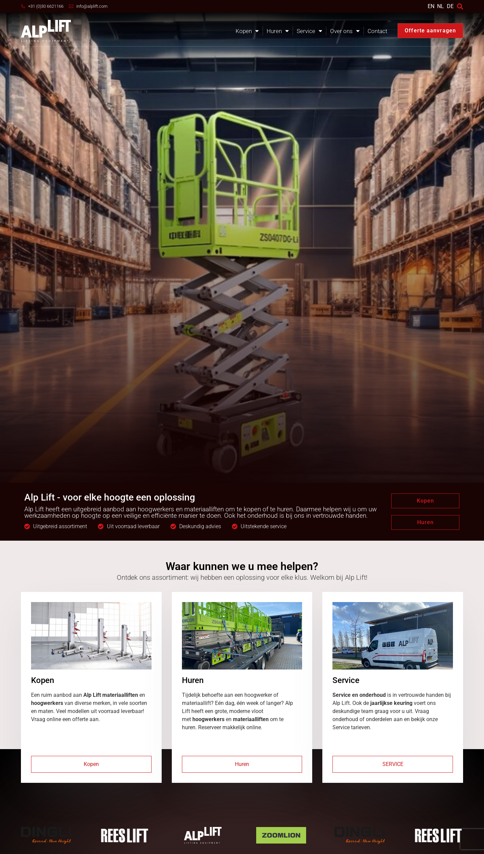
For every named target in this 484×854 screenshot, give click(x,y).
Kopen (247, 31)
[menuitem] (431, 6)
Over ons (345, 31)
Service (309, 31)
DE (450, 6)
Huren (278, 31)
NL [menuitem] (440, 6)
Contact (377, 31)
